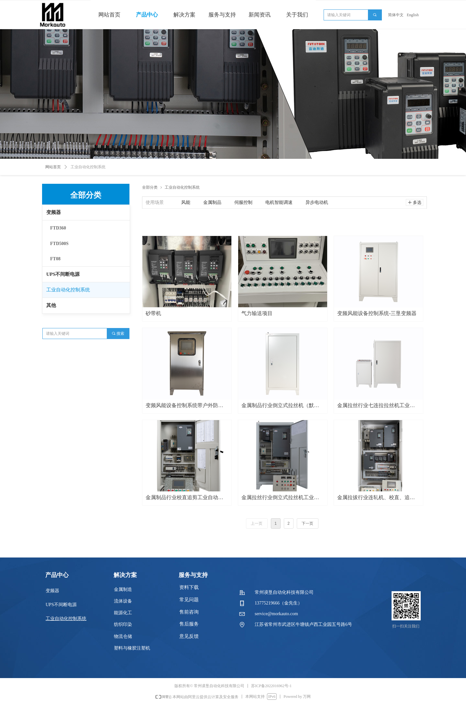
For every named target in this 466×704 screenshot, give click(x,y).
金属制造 (123, 589)
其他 (51, 305)
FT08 (55, 258)
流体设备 (123, 601)
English (413, 15)
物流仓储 (123, 636)
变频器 (53, 212)
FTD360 (58, 228)
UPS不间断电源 (63, 274)
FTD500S (59, 243)
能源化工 (123, 612)
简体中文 (396, 15)
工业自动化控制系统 (68, 289)
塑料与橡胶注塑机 (132, 648)
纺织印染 (123, 624)
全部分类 (150, 187)
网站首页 (53, 167)
